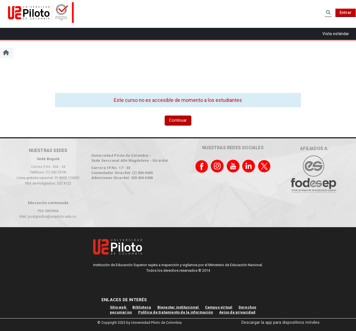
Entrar (346, 12)
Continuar (178, 120)
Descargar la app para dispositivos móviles (280, 322)
